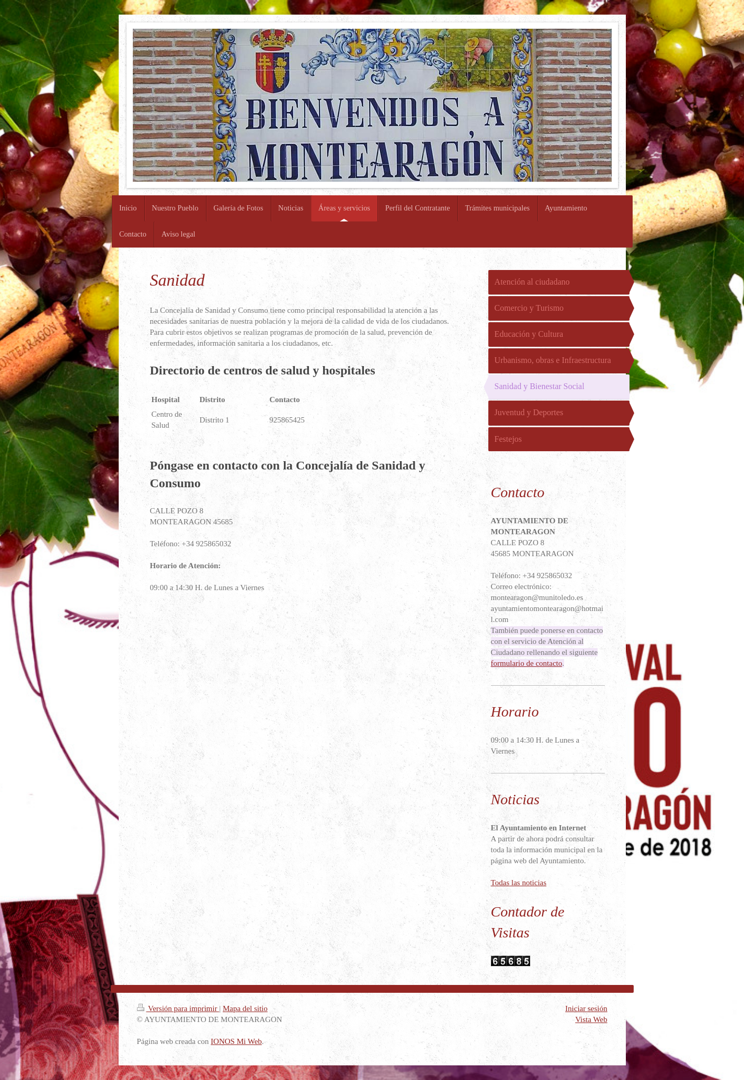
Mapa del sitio (245, 1008)
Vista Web (591, 1019)
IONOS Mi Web (236, 1041)
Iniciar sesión (586, 1008)
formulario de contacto (527, 663)
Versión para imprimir (178, 1008)
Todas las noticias (518, 882)
